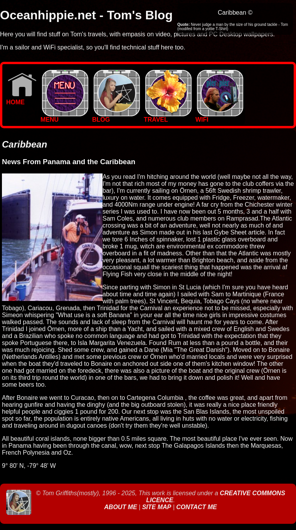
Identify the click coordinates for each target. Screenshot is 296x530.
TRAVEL (168, 117)
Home (21, 99)
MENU (64, 117)
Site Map (157, 507)
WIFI (219, 117)
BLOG (116, 117)
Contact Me (196, 507)
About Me (121, 507)
